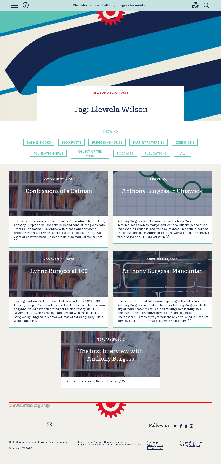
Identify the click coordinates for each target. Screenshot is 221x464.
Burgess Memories (107, 142)
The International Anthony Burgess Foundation (110, 5)
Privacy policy (155, 445)
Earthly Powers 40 (148, 142)
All (182, 153)
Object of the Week (90, 153)
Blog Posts (71, 142)
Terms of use (155, 448)
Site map (152, 442)
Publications (155, 153)
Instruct (199, 442)
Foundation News (48, 153)
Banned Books (39, 142)
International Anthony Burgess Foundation (43, 441)
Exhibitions (184, 142)
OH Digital (194, 445)
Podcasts (125, 153)
